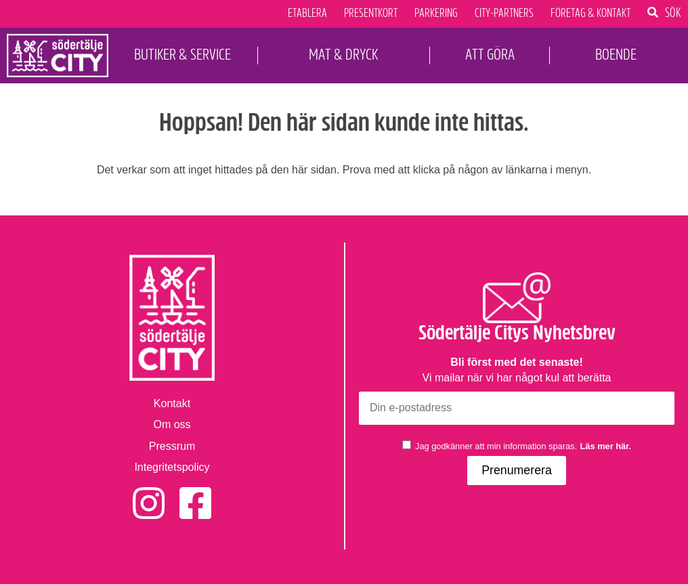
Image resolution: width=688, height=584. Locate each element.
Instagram (149, 494)
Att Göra (490, 54)
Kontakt (172, 403)
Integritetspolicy (171, 467)
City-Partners (504, 13)
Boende (616, 54)
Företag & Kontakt (590, 13)
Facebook (195, 494)
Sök (673, 12)
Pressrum (172, 446)
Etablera (307, 13)
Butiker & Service (182, 54)
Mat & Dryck (343, 54)
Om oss (171, 424)
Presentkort (370, 13)
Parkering (436, 13)
